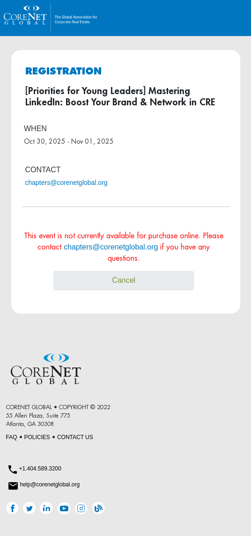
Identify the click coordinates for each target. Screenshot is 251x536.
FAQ (11, 437)
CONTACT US (75, 437)
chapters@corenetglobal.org (66, 182)
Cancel (123, 280)
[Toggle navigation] (234, 18)
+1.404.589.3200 (40, 468)
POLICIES (37, 437)
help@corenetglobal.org (50, 484)
